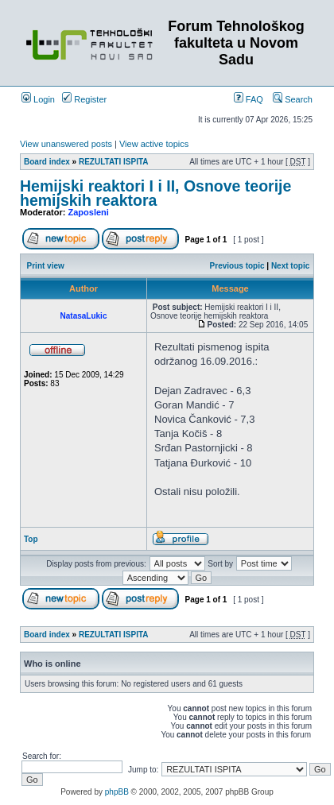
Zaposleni (88, 212)
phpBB (117, 792)
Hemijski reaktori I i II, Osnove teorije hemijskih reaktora (155, 193)
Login (38, 99)
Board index (47, 161)
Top (31, 539)
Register (84, 99)
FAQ (248, 99)
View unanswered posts (66, 144)
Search (293, 99)
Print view (45, 265)
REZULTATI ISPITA (114, 161)
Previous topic (237, 265)
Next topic (290, 265)
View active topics (153, 144)
